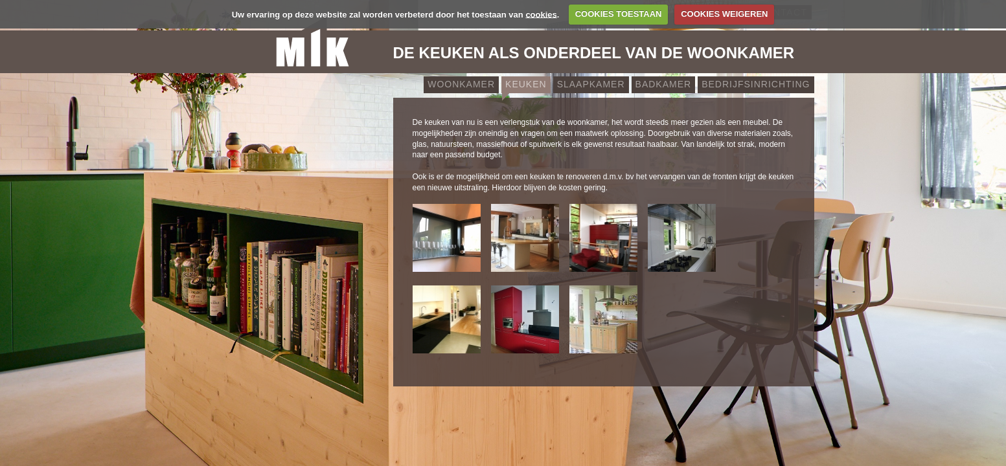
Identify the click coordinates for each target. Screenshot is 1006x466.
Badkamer (663, 84)
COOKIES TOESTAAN (618, 14)
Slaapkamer (591, 84)
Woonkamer (461, 84)
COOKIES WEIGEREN (724, 14)
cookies (540, 14)
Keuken (526, 84)
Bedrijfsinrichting (756, 84)
